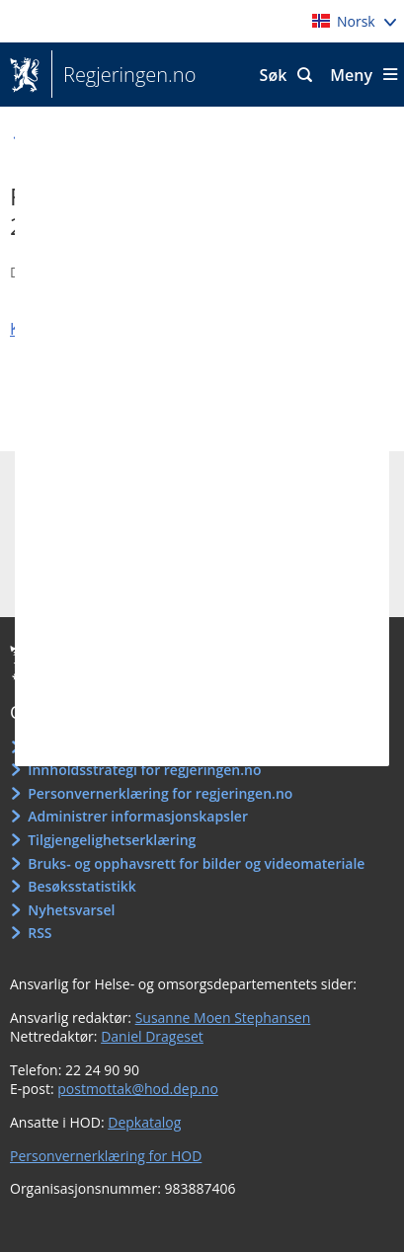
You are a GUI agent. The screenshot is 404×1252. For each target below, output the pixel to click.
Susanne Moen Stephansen (223, 1017)
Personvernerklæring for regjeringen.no (160, 793)
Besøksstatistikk (82, 886)
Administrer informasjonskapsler (138, 816)
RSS (39, 932)
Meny (351, 75)
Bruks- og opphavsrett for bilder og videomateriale (196, 863)
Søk (273, 75)
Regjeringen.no (123, 75)
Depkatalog (144, 1122)
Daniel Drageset (152, 1036)
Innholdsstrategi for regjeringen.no (144, 769)
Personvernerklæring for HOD (106, 1155)
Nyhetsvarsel (71, 909)
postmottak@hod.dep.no (137, 1088)
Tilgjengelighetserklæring (112, 839)
